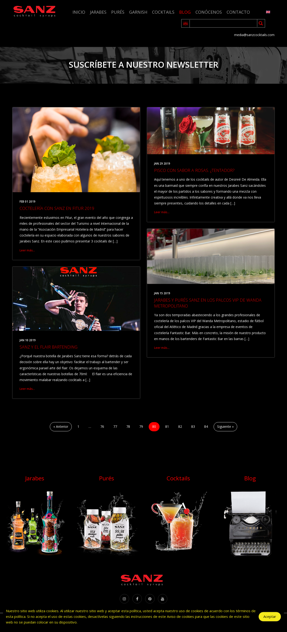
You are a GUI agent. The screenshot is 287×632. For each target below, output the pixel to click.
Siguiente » (225, 426)
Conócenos (208, 12)
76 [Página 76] (102, 426)
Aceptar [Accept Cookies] (269, 617)
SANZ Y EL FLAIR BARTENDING (48, 347)
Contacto (238, 12)
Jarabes (98, 12)
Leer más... (27, 250)
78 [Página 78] (128, 426)
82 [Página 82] (180, 426)
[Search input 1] (223, 23)
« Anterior (60, 426)
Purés (117, 12)
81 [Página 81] (167, 426)
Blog (185, 12)
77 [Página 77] (115, 426)
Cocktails (163, 12)
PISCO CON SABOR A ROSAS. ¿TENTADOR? (194, 170)
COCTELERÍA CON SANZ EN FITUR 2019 (57, 208)
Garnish (138, 12)
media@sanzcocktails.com (254, 35)
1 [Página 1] (78, 426)
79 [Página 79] (141, 426)
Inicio (78, 12)
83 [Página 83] (193, 426)
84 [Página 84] (206, 426)
